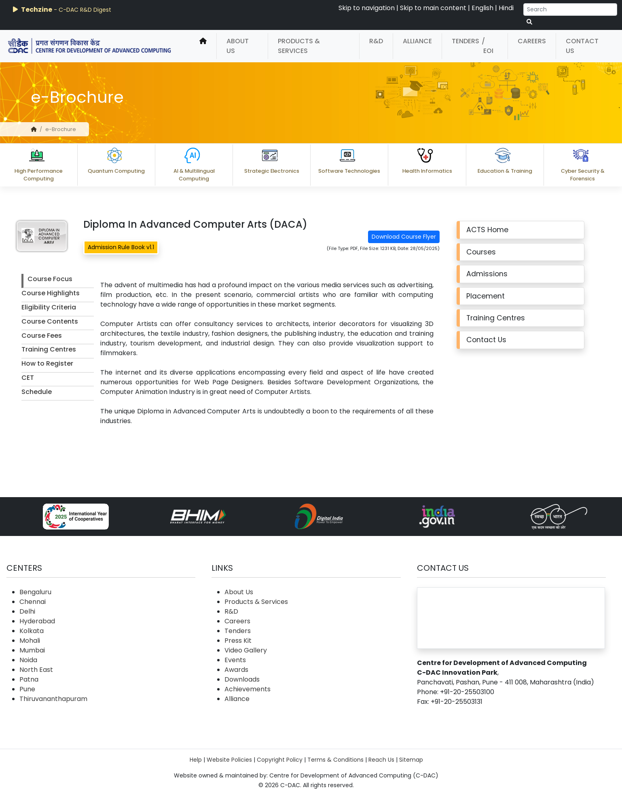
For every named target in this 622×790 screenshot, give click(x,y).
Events (235, 660)
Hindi (506, 8)
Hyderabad (37, 621)
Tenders (465, 41)
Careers (532, 41)
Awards (236, 669)
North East (36, 669)
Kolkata (31, 630)
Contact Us (582, 45)
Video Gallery (245, 650)
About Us (237, 45)
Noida (28, 660)
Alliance (417, 41)
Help (196, 760)
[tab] (57, 281)
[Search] (570, 9)
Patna (28, 679)
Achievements (247, 689)
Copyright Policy (280, 760)
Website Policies (229, 760)
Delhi (27, 611)
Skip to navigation (367, 8)
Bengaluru (35, 592)
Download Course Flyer (404, 237)
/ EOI (487, 45)
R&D (376, 41)
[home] (203, 46)
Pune (27, 689)
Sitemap (411, 760)
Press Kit (238, 640)
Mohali (29, 640)
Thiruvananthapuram (53, 698)
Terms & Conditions (335, 760)
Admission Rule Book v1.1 (121, 247)
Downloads (242, 679)
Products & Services (299, 45)
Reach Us (381, 760)
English (482, 8)
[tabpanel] (270, 353)
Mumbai (32, 650)
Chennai (32, 601)
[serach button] (529, 22)
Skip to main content (433, 8)
